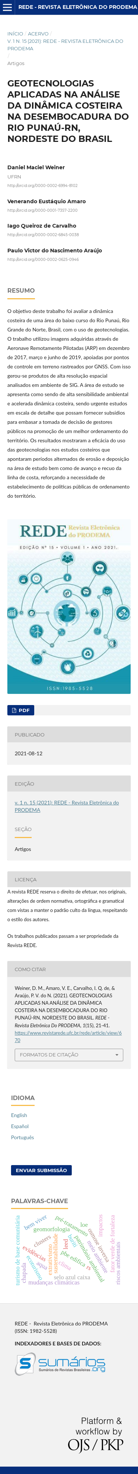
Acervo (38, 34)
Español (20, 1126)
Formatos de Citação (49, 1055)
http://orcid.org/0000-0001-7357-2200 (42, 210)
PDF (23, 710)
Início (15, 34)
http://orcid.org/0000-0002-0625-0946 (43, 259)
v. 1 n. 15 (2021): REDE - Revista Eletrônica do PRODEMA (65, 44)
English (19, 1115)
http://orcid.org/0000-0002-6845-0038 (43, 234)
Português (22, 1137)
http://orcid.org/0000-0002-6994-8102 (42, 185)
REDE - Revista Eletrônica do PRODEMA (77, 7)
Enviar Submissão (41, 1170)
